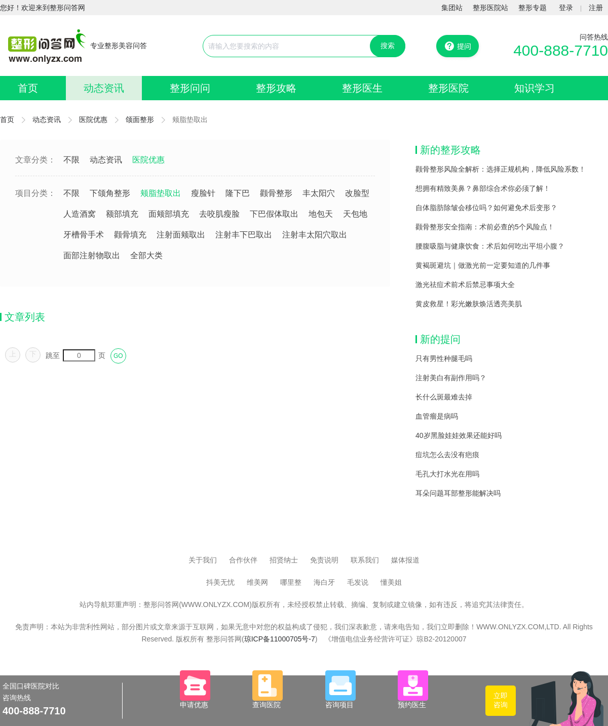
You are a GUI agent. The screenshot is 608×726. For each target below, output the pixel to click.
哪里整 (290, 582)
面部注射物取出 (91, 255)
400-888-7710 (560, 50)
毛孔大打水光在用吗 (447, 474)
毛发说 (357, 582)
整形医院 (448, 88)
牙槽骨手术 (83, 234)
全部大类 (146, 255)
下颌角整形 (110, 193)
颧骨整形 (276, 193)
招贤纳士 (284, 560)
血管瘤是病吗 (436, 416)
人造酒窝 (79, 214)
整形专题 (532, 8)
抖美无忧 (220, 582)
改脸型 (357, 193)
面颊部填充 (168, 214)
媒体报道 (405, 560)
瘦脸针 (203, 193)
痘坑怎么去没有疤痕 (447, 455)
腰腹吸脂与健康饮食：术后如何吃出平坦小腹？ (489, 246)
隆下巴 (237, 193)
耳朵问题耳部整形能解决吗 (458, 493)
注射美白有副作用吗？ (450, 378)
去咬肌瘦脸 (219, 214)
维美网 (257, 582)
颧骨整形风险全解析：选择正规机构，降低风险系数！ (500, 169)
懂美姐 (391, 582)
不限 (71, 159)
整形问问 (190, 88)
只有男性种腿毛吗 (443, 358)
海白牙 (324, 582)
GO (118, 355)
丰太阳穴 (318, 193)
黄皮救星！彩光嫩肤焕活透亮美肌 (468, 304)
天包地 (355, 214)
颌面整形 (140, 119)
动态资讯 (104, 88)
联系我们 (365, 560)
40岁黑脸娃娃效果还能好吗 (458, 435)
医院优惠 (93, 119)
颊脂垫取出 (160, 193)
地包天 (321, 214)
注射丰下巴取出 (243, 234)
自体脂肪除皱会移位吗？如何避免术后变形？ (486, 208)
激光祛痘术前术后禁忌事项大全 (465, 284)
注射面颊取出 (181, 234)
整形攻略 (276, 88)
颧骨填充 (130, 234)
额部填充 (122, 214)
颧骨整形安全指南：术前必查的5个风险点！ (484, 227)
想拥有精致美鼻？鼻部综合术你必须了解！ (482, 188)
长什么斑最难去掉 (443, 397)
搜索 (388, 46)
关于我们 (202, 560)
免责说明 (324, 560)
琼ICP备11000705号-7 (279, 639)
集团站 (452, 8)
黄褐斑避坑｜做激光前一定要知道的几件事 (482, 265)
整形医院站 (490, 8)
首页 (28, 88)
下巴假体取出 (274, 214)
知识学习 (534, 88)
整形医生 (362, 88)
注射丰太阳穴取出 (314, 234)
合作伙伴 (243, 560)
